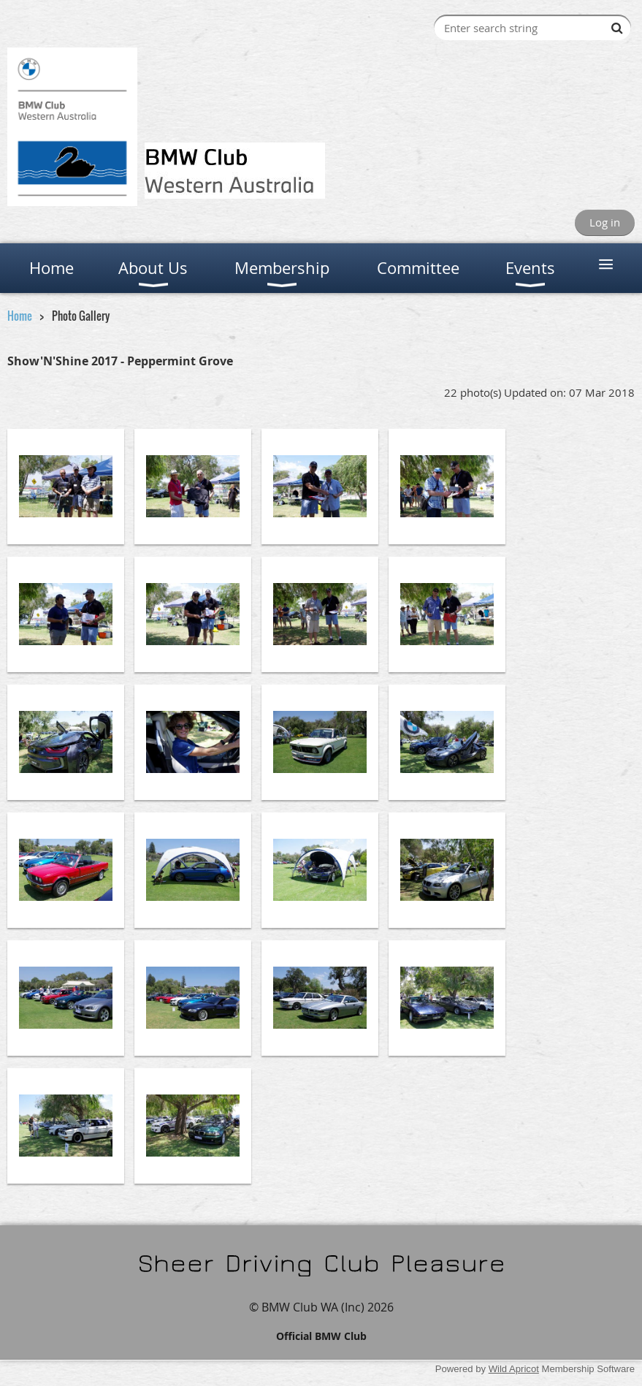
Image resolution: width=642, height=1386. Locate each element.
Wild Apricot (514, 1368)
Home (19, 316)
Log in (604, 222)
